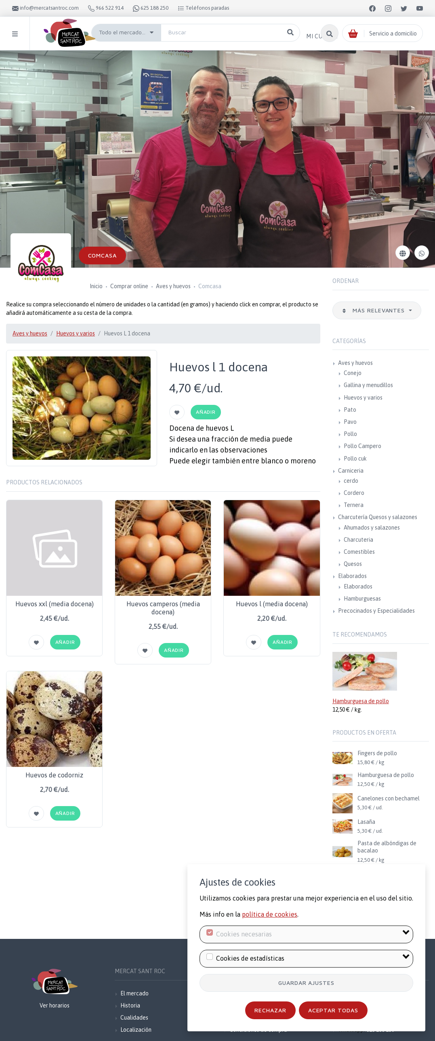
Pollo (350, 434)
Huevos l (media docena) (272, 603)
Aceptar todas (333, 1010)
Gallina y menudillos (368, 385)
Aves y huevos (173, 286)
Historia (130, 1005)
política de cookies (269, 914)
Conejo (352, 373)
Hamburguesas (362, 598)
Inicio (96, 286)
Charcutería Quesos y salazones (377, 517)
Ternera (354, 505)
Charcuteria (358, 539)
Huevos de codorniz (54, 775)
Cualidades (134, 1017)
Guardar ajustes (306, 982)
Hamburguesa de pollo (360, 701)
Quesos (353, 564)
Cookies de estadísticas (250, 958)
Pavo (350, 422)
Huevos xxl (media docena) (54, 603)
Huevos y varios (75, 333)
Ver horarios (54, 1005)
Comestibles (359, 552)
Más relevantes (374, 310)
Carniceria (351, 470)
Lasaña (366, 822)
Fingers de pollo (377, 753)
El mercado (134, 993)
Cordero (354, 493)
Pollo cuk (355, 458)
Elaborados (352, 576)
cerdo (351, 481)
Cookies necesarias (244, 934)
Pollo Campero (362, 446)
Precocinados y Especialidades (376, 610)
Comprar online (129, 286)
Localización (135, 1029)
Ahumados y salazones (372, 527)
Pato (350, 409)
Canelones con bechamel (388, 798)
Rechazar (270, 1010)
